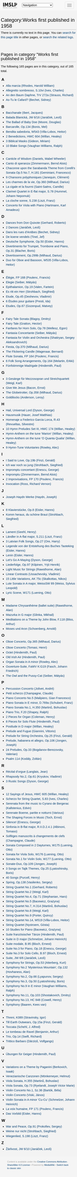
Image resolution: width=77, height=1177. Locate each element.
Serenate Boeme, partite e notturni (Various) (35, 812)
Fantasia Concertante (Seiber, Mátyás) (31, 333)
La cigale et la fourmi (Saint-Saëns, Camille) (35, 186)
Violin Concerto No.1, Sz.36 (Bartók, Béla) (33, 1090)
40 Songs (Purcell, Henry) (23, 877)
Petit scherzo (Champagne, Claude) (29, 693)
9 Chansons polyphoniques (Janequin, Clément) (37, 177)
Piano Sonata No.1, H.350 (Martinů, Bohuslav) (36, 707)
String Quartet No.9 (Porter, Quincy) (29, 915)
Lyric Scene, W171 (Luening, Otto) (28, 592)
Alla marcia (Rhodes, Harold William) (30, 85)
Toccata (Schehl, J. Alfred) (23, 1027)
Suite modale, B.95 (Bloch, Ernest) (28, 943)
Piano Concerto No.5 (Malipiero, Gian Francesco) (38, 698)
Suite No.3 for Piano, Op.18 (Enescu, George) (36, 948)
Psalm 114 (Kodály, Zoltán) (23, 758)
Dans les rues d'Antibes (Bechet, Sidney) (33, 232)
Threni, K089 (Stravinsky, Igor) (26, 1017)
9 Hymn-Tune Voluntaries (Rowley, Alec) (32, 447)
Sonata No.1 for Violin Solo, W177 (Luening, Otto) (38, 859)
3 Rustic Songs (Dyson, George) (27, 781)
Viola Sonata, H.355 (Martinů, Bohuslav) (32, 1081)
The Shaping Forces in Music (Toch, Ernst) (34, 817)
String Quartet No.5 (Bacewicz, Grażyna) (33, 901)
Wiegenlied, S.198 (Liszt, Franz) (27, 1136)
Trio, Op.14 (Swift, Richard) (24, 1036)
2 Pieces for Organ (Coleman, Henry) (30, 716)
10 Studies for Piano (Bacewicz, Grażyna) (33, 929)
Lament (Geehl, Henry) (21, 532)
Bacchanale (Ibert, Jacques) (24, 112)
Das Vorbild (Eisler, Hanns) (23, 1113)
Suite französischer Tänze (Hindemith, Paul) (35, 934)
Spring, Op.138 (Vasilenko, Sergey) (29, 882)
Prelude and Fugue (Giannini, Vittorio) (31, 731)
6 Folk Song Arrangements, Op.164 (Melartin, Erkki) (40, 361)
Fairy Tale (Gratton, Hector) (24, 323)
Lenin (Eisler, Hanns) (19, 555)
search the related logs (58, 37)
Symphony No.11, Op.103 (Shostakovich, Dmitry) (38, 995)
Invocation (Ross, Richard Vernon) (28, 484)
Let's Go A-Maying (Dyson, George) (29, 560)
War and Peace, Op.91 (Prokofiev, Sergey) (34, 1126)
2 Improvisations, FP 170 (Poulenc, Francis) (35, 479)
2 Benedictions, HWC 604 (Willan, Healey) (34, 136)
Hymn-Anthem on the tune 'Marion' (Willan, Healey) (39, 433)
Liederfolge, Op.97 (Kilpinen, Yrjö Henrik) (33, 564)
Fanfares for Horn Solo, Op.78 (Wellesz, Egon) (36, 328)
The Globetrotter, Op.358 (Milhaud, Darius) (34, 392)
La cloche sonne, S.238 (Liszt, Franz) (30, 200)
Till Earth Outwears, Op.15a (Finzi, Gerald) (34, 1022)
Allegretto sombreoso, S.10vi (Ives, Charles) (35, 90)
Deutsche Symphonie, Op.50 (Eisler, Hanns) (35, 241)
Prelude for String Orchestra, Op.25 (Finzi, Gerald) (39, 735)
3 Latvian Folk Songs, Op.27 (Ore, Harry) (33, 541)
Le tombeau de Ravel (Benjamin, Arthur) (32, 1031)
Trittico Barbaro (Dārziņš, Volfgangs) (30, 1041)
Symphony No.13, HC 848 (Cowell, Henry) (34, 1000)
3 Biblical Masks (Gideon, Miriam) (28, 141)
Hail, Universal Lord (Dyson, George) (30, 410)
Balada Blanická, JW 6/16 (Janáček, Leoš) (34, 117)
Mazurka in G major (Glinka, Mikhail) (30, 614)
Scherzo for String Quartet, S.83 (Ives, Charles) (37, 798)
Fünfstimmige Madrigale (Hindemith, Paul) (33, 365)
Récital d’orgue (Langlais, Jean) (27, 771)
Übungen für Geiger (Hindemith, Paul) (31, 1054)
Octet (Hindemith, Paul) (21, 652)
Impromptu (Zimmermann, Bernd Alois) (31, 474)
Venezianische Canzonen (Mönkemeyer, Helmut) (38, 1076)
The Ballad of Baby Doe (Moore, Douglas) (33, 122)
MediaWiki (49, 1165)
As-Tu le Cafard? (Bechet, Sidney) (28, 99)
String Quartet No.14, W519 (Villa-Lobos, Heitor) (37, 920)
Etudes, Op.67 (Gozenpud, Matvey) (29, 306)
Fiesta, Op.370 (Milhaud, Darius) (27, 346)
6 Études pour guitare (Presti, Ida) (28, 301)
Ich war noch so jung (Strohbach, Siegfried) (34, 465)
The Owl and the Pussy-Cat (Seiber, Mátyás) (35, 675)
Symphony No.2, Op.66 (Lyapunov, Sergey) (34, 976)
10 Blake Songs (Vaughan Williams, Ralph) (34, 145)
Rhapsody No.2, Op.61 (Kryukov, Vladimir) (34, 776)
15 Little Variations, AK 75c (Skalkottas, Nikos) (36, 578)
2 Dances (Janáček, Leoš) (23, 227)
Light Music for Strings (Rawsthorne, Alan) (33, 569)
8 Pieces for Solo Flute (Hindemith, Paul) (33, 721)
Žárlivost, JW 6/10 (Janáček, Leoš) (29, 1149)
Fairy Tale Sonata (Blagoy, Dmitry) (28, 318)
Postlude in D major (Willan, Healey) (30, 726)
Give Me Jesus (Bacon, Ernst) (25, 387)
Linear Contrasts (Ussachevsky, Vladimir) (33, 574)
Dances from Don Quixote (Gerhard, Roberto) (36, 222)
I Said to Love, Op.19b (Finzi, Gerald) (30, 460)
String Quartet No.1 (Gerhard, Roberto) (31, 887)
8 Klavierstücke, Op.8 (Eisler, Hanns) (30, 509)
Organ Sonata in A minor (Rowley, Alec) (32, 661)
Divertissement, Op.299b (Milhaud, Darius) (34, 255)
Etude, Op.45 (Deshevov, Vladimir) (29, 296)
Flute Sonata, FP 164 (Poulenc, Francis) (32, 356)
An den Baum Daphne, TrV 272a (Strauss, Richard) (40, 95)
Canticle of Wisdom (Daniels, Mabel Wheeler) (36, 158)
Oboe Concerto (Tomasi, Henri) (26, 647)
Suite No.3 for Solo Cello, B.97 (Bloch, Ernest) (36, 953)
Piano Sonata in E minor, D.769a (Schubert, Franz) (39, 702)
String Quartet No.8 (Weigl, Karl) (27, 910)
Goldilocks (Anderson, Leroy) (25, 397)
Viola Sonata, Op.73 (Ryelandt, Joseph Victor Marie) (40, 1085)
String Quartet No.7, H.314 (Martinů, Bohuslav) (37, 906)
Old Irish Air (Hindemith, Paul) (25, 657)
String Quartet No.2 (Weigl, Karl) (27, 892)
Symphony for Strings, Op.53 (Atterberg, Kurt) (36, 962)
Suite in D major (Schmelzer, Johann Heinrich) (36, 939)
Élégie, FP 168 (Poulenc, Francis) (28, 277)
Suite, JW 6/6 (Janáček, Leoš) (26, 958)
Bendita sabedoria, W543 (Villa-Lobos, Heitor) (36, 131)
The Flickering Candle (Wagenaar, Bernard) (34, 351)
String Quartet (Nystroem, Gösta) (27, 924)
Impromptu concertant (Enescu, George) (32, 469)
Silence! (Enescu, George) (23, 822)
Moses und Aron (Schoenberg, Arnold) (31, 628)
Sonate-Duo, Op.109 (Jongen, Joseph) (31, 864)
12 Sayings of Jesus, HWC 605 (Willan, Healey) (37, 794)
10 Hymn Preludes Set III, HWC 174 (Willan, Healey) (40, 429)
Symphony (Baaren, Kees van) (26, 1004)
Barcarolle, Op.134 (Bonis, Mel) (26, 126)
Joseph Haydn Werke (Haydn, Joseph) (31, 497)
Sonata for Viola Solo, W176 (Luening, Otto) (35, 854)
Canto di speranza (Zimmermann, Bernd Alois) (36, 163)
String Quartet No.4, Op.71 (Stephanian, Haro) (36, 896)
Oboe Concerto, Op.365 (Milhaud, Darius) (33, 641)
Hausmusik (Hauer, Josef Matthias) (29, 415)
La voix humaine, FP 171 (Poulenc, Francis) (35, 1109)
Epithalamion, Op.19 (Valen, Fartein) (30, 287)
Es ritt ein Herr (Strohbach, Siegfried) (30, 291)
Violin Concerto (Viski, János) (25, 1095)
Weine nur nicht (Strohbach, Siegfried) (31, 1131)
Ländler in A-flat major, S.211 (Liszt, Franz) (34, 536)
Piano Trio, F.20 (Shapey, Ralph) (27, 712)
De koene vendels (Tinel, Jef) (25, 236)
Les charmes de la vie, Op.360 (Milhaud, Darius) (38, 182)
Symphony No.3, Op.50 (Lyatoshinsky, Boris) (35, 981)
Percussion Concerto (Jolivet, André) (30, 688)
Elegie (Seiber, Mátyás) (21, 282)
